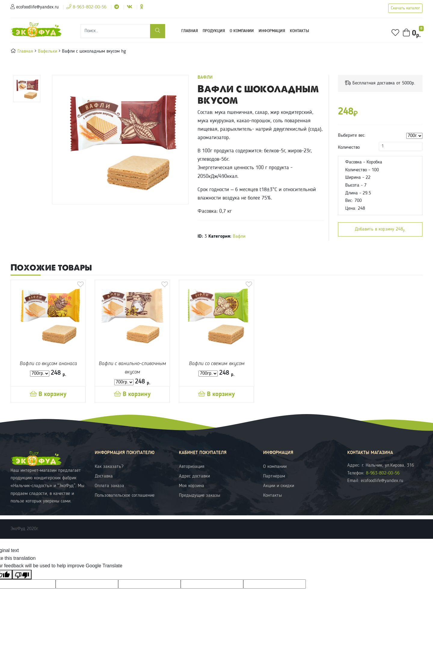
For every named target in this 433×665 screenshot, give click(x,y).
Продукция (214, 31)
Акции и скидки (278, 485)
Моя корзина (191, 485)
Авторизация (191, 466)
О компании (242, 31)
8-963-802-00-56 (86, 7)
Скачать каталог (405, 8)
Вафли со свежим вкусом (216, 363)
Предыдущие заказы (199, 495)
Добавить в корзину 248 (380, 229)
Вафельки (48, 51)
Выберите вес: (352, 135)
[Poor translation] (22, 574)
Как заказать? (109, 466)
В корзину (48, 394)
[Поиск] (115, 31)
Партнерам (274, 476)
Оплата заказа (109, 485)
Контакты (299, 31)
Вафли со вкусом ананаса (48, 363)
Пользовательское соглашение (125, 495)
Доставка (104, 476)
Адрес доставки (194, 476)
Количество (349, 147)
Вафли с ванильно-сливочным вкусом (132, 368)
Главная (190, 30)
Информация (272, 31)
